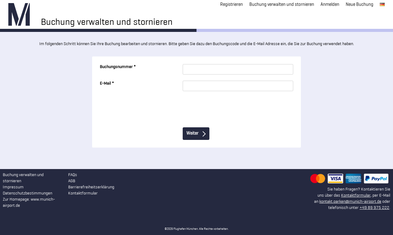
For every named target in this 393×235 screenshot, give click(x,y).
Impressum (13, 187)
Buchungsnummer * (118, 67)
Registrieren (231, 4)
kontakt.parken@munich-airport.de (350, 201)
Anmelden (330, 4)
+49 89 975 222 (374, 208)
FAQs (72, 175)
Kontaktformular (356, 195)
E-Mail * (107, 83)
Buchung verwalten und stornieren (281, 4)
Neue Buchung (359, 4)
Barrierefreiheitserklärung (91, 187)
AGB (71, 181)
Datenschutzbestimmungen (27, 193)
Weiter (196, 134)
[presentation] (146, 109)
